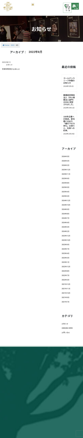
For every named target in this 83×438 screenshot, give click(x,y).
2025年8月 (65, 183)
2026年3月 (65, 161)
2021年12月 (66, 284)
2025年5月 (65, 187)
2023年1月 (65, 262)
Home (6, 45)
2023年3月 (65, 258)
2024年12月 (66, 200)
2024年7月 (65, 218)
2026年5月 (65, 156)
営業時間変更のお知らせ (11, 69)
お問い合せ (66, 332)
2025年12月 (66, 170)
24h (77, 9)
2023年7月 (65, 249)
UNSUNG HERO (67, 328)
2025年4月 (65, 192)
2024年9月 (65, 209)
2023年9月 (65, 245)
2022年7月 (65, 275)
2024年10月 (66, 205)
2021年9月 (65, 297)
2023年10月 (66, 240)
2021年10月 (66, 293)
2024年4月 (65, 223)
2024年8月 (65, 214)
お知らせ (65, 324)
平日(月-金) (68, 6)
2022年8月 (65, 271)
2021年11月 (66, 289)
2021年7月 (65, 302)
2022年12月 (66, 267)
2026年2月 (65, 165)
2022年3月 (65, 280)
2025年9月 (65, 178)
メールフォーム (76, 7)
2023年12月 (66, 236)
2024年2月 (65, 231)
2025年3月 (65, 196)
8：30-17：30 (68, 9)
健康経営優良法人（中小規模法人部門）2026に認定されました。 (69, 100)
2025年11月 (66, 174)
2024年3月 (65, 227)
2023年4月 (65, 253)
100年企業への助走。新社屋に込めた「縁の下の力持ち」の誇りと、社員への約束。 (69, 123)
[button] (32, 4)
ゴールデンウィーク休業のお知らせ (69, 80)
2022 (12, 45)
